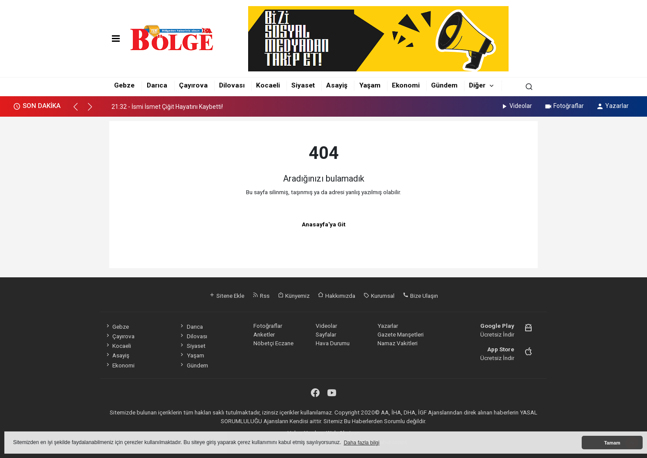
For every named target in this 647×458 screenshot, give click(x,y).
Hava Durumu (333, 343)
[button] (79, 110)
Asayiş (336, 85)
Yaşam (370, 85)
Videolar (516, 105)
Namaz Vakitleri (397, 343)
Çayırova (193, 85)
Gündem (444, 85)
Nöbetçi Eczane (273, 343)
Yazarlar (612, 105)
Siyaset (303, 85)
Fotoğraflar (564, 105)
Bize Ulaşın (420, 295)
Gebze (124, 85)
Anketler (264, 334)
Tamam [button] (612, 442)
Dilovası (232, 85)
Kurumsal (379, 295)
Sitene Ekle (226, 295)
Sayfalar (326, 334)
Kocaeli (268, 85)
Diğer (477, 85)
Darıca (157, 85)
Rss (261, 295)
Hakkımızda (336, 295)
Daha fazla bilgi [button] (361, 443)
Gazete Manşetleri (400, 334)
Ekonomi (406, 85)
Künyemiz (294, 295)
